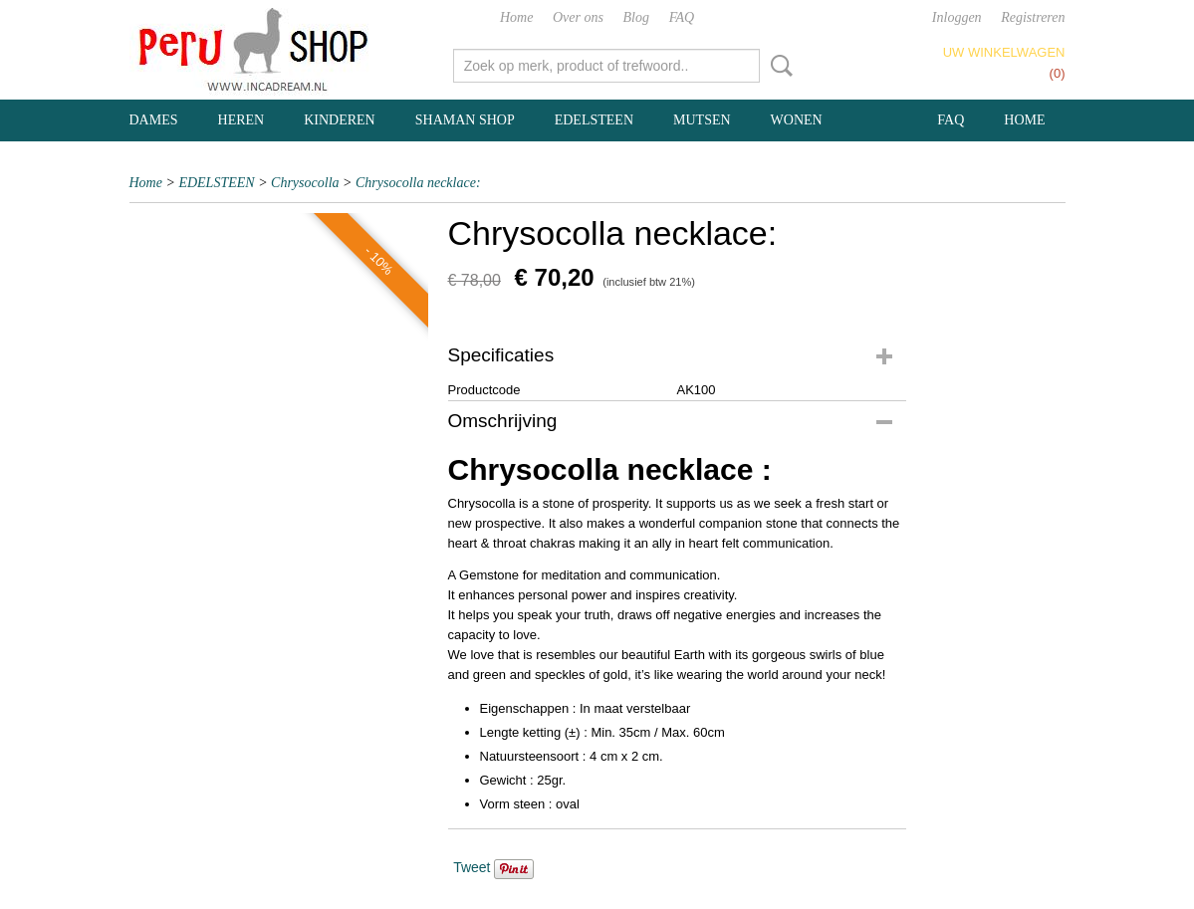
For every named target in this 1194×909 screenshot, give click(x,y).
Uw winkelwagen (1004, 52)
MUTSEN (702, 120)
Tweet (471, 867)
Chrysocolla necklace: (418, 182)
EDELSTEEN (594, 120)
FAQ (681, 17)
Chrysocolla (305, 182)
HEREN (241, 120)
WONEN (797, 120)
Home (516, 17)
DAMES (153, 120)
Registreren (1033, 17)
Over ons (578, 17)
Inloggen (957, 17)
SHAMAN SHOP (465, 120)
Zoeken (778, 66)
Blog (636, 17)
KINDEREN (339, 120)
